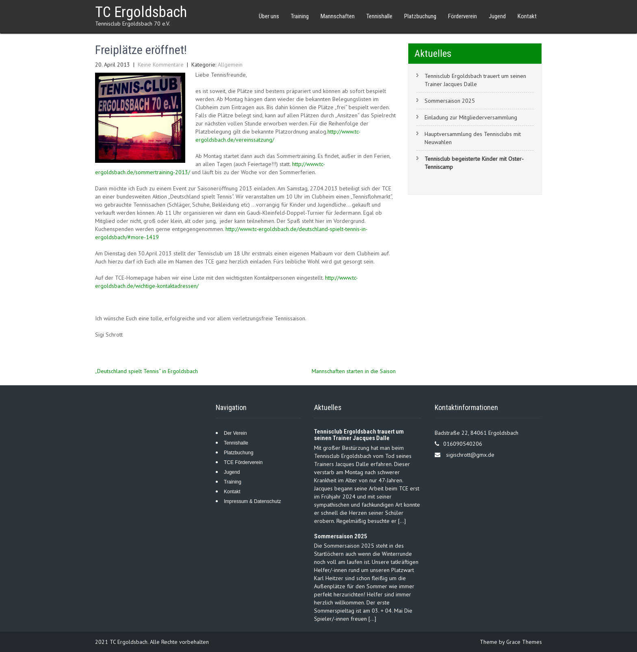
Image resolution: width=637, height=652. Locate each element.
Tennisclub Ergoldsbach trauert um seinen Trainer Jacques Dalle (475, 80)
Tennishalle (379, 16)
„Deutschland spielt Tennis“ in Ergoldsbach (146, 371)
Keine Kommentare (161, 64)
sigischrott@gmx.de (470, 454)
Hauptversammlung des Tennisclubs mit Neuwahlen (473, 138)
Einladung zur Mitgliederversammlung (471, 117)
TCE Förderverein (243, 462)
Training (300, 16)
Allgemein (230, 64)
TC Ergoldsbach (141, 12)
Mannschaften (338, 16)
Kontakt (527, 16)
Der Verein (235, 433)
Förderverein (462, 16)
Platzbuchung (420, 16)
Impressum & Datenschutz (252, 501)
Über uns (269, 16)
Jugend (497, 16)
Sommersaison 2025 (450, 100)
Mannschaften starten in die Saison (354, 371)
